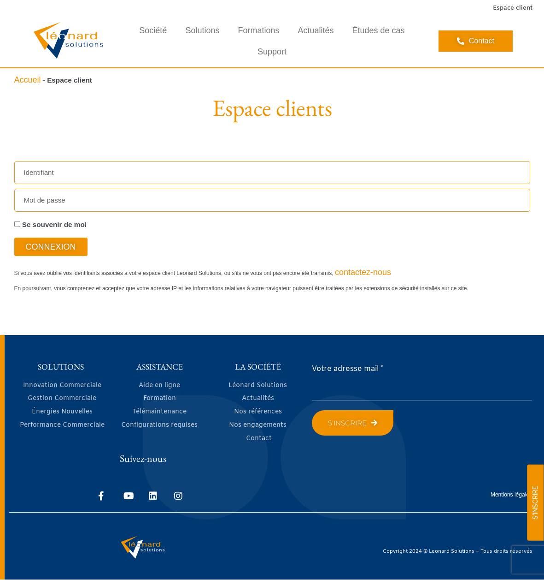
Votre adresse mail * (347, 369)
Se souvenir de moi (50, 224)
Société (153, 30)
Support (272, 51)
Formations (258, 30)
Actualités (315, 30)
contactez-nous (363, 272)
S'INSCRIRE (535, 503)
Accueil (27, 79)
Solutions (202, 30)
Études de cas (378, 30)
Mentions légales (511, 494)
